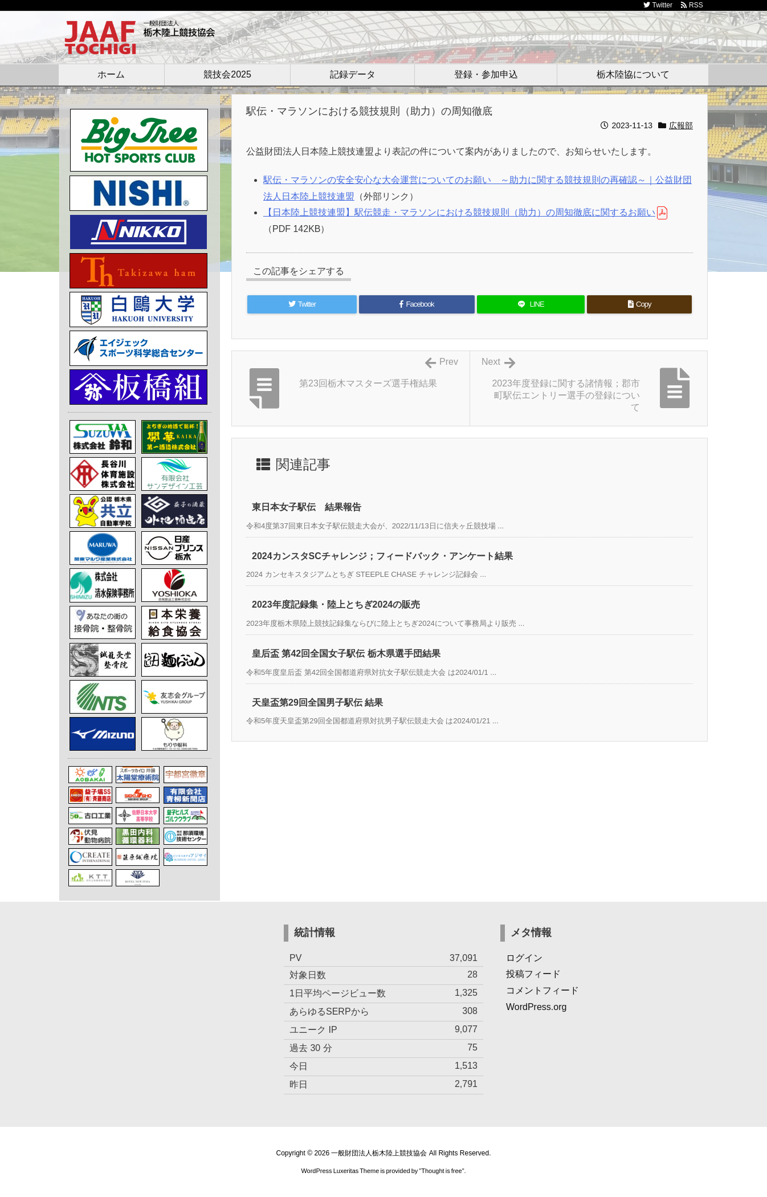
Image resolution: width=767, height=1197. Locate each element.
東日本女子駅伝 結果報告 (306, 507)
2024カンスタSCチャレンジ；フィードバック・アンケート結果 (382, 556)
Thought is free (441, 1170)
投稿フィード (533, 974)
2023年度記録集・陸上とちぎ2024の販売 (336, 604)
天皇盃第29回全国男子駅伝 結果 (317, 702)
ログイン (524, 958)
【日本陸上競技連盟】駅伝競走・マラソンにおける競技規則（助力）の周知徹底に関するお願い (459, 212)
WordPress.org (536, 1007)
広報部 (681, 125)
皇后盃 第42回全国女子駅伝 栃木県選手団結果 (346, 653)
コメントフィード (542, 990)
